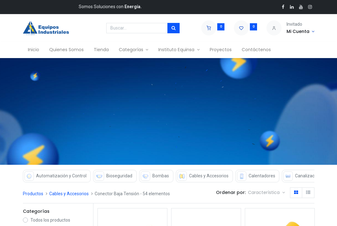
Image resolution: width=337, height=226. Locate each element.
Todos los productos (50, 220)
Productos (33, 193)
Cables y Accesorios (69, 193)
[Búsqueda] (173, 28)
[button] (266, 193)
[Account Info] (300, 32)
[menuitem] (33, 50)
